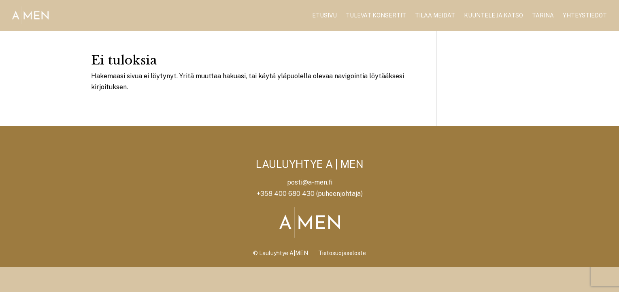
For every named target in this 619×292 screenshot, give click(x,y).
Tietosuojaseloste (342, 253)
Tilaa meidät (435, 15)
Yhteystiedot (585, 15)
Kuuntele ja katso (493, 15)
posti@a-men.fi (309, 182)
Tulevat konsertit (376, 15)
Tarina (543, 15)
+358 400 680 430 (286, 194)
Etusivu (324, 15)
